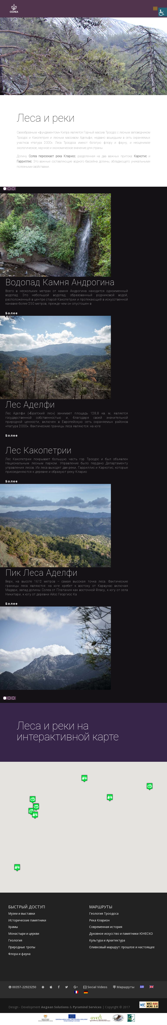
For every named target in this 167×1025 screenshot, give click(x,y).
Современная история (105, 927)
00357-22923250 (22, 987)
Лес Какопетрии (38, 450)
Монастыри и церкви (23, 933)
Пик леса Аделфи (41, 573)
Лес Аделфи (30, 405)
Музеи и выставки (21, 913)
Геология (15, 940)
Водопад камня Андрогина (60, 282)
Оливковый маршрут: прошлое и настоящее (122, 947)
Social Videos (95, 987)
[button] (31, 811)
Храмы (13, 927)
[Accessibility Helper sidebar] (162, 12)
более (11, 313)
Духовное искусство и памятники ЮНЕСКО (121, 933)
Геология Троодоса (104, 913)
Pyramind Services (87, 1007)
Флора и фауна (19, 954)
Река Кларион (99, 920)
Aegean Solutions (55, 1007)
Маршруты (123, 987)
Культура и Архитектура (107, 940)
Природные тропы (21, 947)
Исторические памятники (27, 920)
